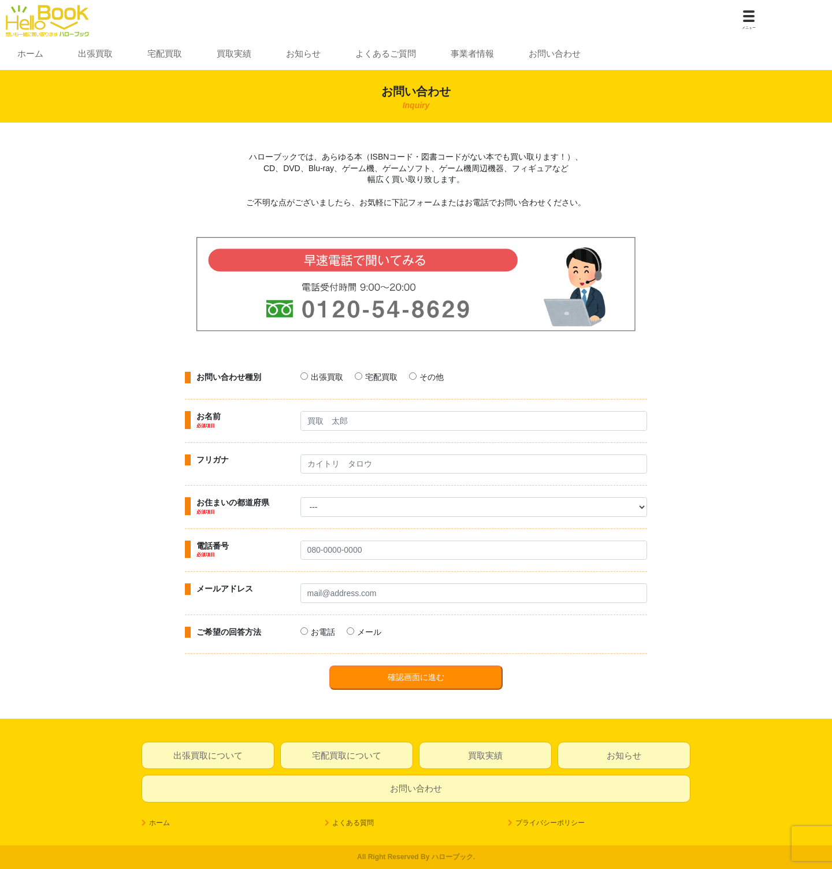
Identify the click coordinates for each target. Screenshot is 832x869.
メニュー (749, 27)
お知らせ (303, 53)
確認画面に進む (416, 677)
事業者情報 (472, 53)
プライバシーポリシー (550, 823)
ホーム (30, 53)
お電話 (323, 632)
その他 (431, 377)
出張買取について (208, 755)
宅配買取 (164, 53)
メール (369, 632)
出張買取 (95, 53)
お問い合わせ (555, 53)
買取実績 (234, 53)
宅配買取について (346, 755)
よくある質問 (353, 823)
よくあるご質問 (385, 53)
